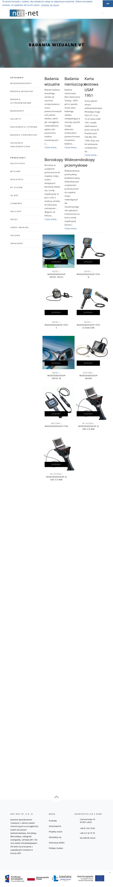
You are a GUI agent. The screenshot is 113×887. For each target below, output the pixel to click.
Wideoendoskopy (21, 83)
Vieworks (16, 203)
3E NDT (14, 195)
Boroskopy (17, 111)
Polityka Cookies (56, 848)
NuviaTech (17, 179)
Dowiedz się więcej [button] (50, 5)
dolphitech (17, 163)
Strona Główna (49, 40)
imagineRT (16, 243)
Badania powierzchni (24, 135)
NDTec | (56, 275)
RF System (16, 187)
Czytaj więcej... (51, 147)
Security (15, 119)
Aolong (15, 235)
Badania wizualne (21, 91)
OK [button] (107, 4)
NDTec (14, 219)
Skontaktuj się (55, 837)
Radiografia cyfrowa (24, 127)
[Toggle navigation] (102, 13)
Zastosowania (55, 826)
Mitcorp (15, 171)
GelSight (16, 211)
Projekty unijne (55, 831)
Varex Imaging (19, 227)
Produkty (53, 820)
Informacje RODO (57, 842)
